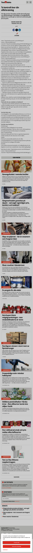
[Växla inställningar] (5, 549)
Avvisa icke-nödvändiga (16, 546)
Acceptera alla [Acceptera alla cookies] (16, 542)
